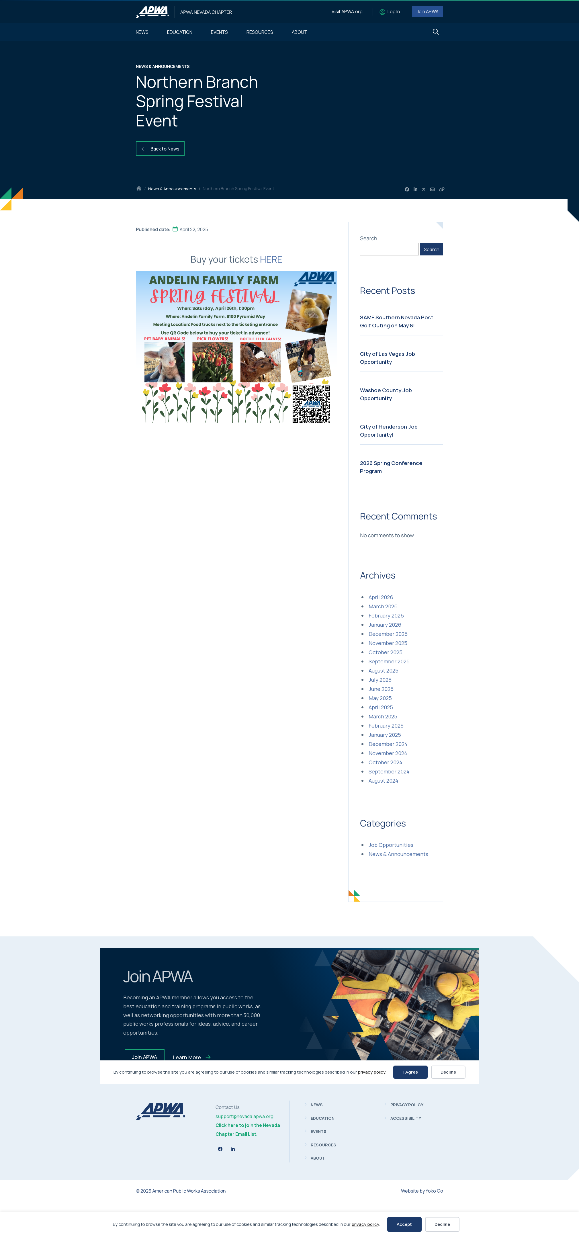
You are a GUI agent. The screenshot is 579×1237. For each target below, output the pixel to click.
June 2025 (381, 689)
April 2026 (381, 597)
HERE (271, 259)
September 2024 (389, 771)
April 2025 (381, 707)
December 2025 (388, 634)
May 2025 (380, 698)
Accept (404, 1224)
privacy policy (365, 1224)
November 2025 (388, 643)
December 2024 (388, 744)
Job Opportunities (391, 845)
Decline (442, 1224)
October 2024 (385, 762)
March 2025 (383, 716)
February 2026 (386, 615)
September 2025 (389, 661)
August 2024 (383, 780)
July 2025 (380, 679)
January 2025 (385, 734)
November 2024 (388, 753)
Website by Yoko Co (422, 1191)
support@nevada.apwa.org (244, 1116)
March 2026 (383, 606)
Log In (394, 11)
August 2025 (383, 670)
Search (368, 238)
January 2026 (385, 624)
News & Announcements (172, 188)
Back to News (160, 149)
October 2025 (385, 652)
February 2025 (386, 725)
